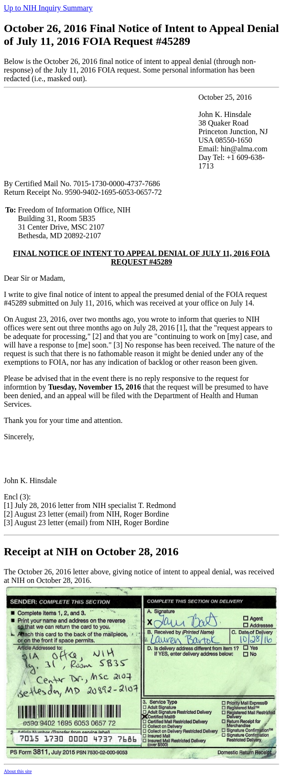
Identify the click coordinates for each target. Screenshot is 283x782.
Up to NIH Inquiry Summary (48, 8)
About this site (18, 775)
